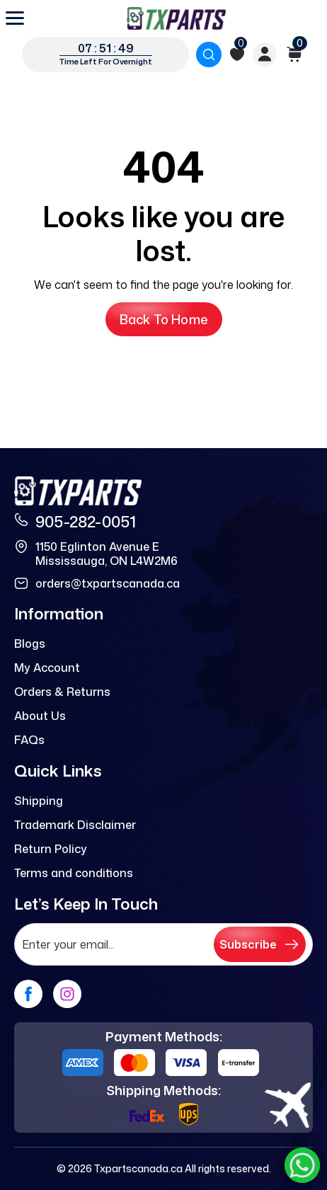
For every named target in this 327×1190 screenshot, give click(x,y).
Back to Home (164, 319)
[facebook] (28, 994)
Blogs (29, 643)
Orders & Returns (62, 692)
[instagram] (67, 994)
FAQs (29, 740)
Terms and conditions (73, 873)
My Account (47, 667)
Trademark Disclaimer (75, 825)
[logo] (176, 18)
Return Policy (50, 849)
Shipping (38, 801)
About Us (40, 716)
